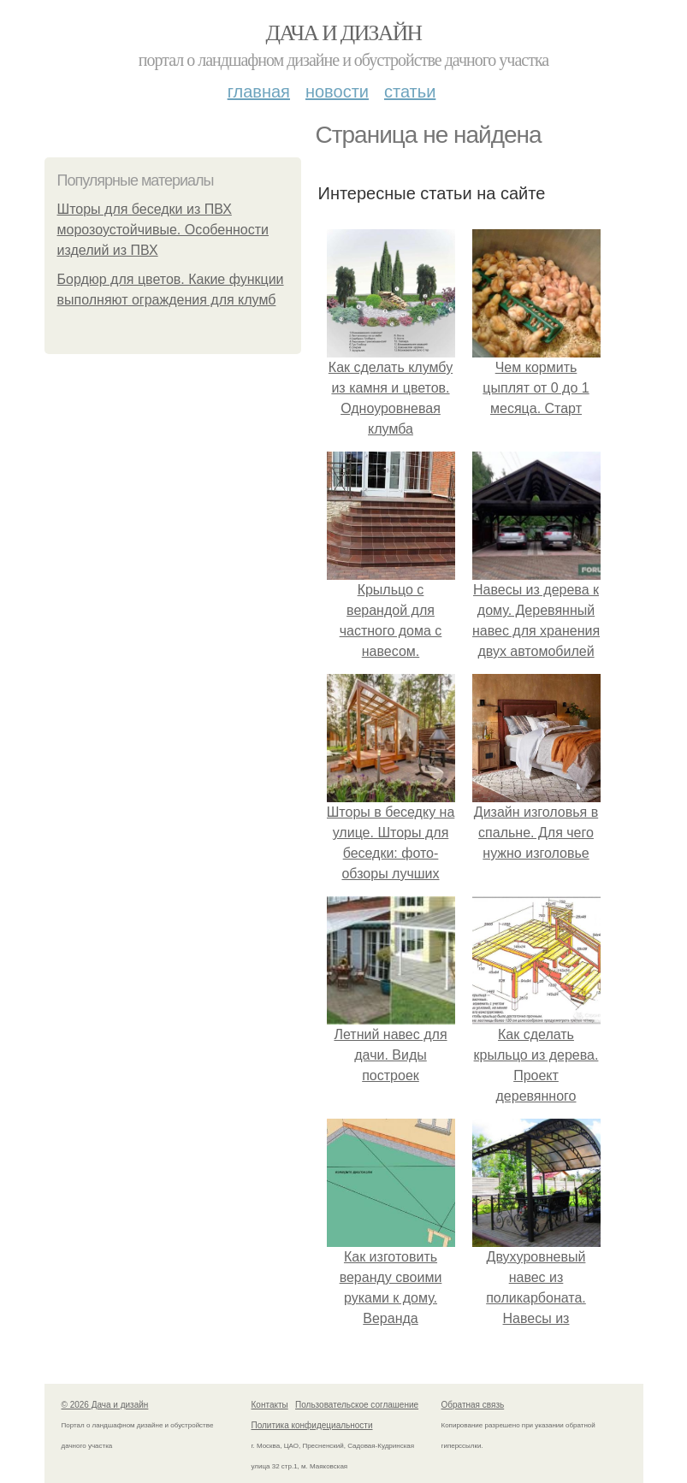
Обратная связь (473, 1404)
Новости (337, 91)
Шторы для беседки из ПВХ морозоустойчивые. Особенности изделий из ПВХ (163, 229)
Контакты (270, 1404)
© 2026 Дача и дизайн (105, 1404)
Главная (259, 91)
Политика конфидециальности (312, 1425)
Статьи (409, 91)
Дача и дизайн (344, 33)
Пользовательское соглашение (356, 1404)
